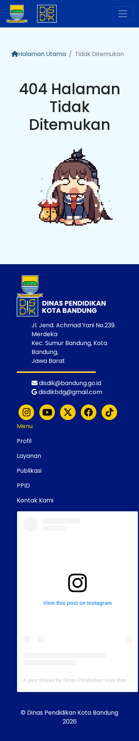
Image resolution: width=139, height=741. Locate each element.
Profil (24, 441)
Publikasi (29, 470)
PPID (23, 485)
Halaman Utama (38, 54)
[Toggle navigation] (122, 13)
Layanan (29, 456)
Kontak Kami (35, 500)
